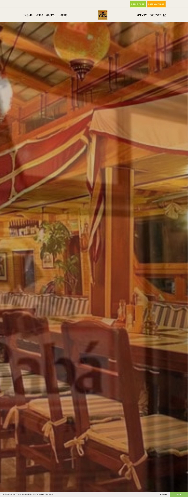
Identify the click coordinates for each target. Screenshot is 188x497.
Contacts (155, 15)
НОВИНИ (63, 15)
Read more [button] (49, 494)
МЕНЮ (39, 15)
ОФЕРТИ (50, 15)
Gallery (142, 15)
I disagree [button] (163, 494)
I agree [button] (179, 494)
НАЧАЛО (28, 15)
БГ (164, 15)
